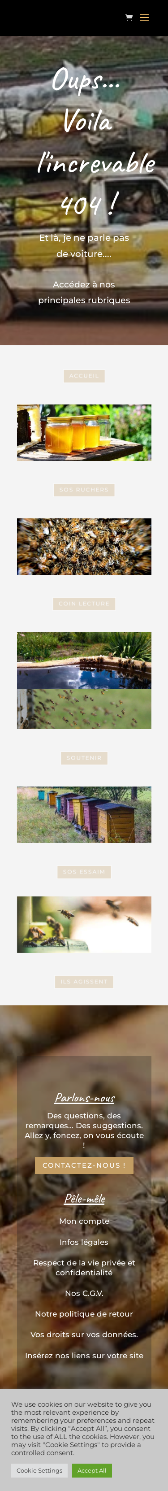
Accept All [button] (92, 1470)
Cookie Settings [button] (39, 1470)
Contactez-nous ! (84, 1165)
